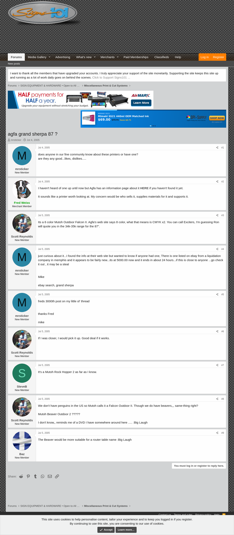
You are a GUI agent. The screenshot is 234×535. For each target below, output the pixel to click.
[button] (49, 57)
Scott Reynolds (22, 236)
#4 (222, 249)
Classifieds (161, 57)
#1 (222, 147)
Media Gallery (37, 57)
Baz (22, 454)
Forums (16, 57)
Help (178, 57)
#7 (222, 365)
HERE (144, 188)
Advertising (62, 57)
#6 (222, 331)
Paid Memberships (136, 57)
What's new (84, 57)
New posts (14, 63)
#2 (222, 181)
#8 (222, 399)
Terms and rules (183, 514)
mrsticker (16, 139)
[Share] (217, 147)
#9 (222, 433)
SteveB (22, 386)
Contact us (165, 514)
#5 (222, 294)
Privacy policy (203, 514)
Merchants (108, 57)
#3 (222, 215)
